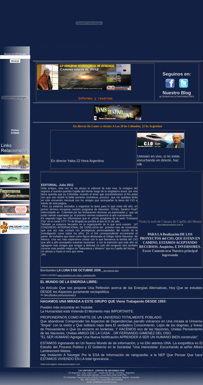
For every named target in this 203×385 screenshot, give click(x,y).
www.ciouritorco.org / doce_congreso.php (76, 275)
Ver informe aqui (110, 270)
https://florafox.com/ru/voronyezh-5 (60, 295)
